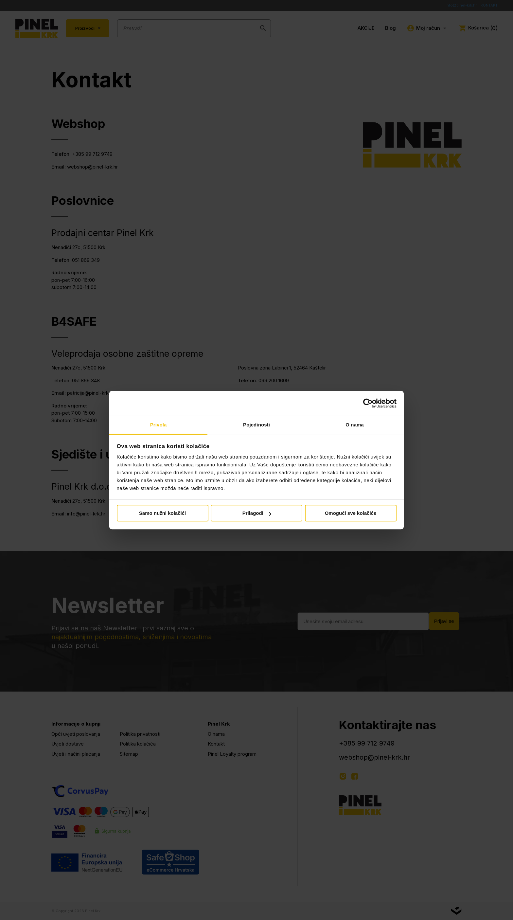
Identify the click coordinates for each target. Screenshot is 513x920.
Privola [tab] (158, 425)
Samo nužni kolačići (162, 513)
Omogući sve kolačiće (351, 513)
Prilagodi (256, 513)
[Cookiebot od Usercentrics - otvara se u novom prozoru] (368, 403)
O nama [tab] (354, 425)
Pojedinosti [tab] (256, 425)
